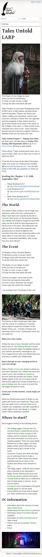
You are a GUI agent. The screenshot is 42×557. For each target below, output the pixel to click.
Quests (29, 374)
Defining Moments (24, 346)
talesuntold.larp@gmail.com (15, 166)
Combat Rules (13, 479)
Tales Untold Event (14, 508)
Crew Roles (26, 513)
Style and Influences (27, 518)
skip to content (36, 2)
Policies (10, 523)
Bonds (15, 354)
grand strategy (7, 384)
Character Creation (14, 454)
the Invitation (22, 436)
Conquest (11, 486)
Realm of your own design (18, 369)
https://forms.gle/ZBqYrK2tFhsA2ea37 (25, 186)
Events (10, 491)
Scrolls (10, 476)
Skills (28, 454)
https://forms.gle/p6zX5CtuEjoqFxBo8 (25, 199)
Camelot (27, 379)
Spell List (30, 404)
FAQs (4, 171)
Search (19, 18)
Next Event (25, 510)
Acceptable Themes (28, 523)
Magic (30, 399)
